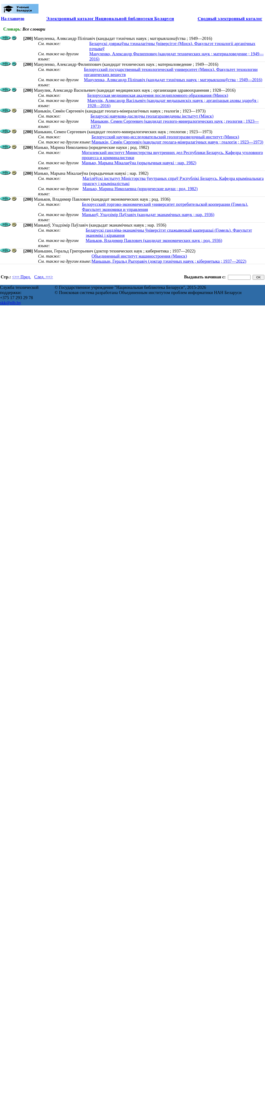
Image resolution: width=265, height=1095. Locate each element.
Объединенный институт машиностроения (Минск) (139, 256)
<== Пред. (21, 276)
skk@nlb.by (10, 302)
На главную (12, 18)
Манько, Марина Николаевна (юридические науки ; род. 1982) (140, 188)
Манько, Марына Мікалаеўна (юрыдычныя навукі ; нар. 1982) (139, 162)
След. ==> (43, 276)
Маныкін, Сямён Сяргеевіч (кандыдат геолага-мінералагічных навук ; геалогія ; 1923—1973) (177, 142)
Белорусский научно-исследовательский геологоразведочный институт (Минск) (165, 136)
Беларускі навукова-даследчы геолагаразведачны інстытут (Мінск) (152, 116)
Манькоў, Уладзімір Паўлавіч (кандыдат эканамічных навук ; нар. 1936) (148, 214)
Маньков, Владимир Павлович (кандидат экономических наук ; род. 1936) (154, 240)
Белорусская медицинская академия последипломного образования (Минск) (157, 95)
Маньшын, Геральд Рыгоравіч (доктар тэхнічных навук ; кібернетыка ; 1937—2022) (168, 261)
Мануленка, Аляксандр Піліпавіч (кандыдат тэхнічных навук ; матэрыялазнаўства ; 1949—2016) (173, 79)
